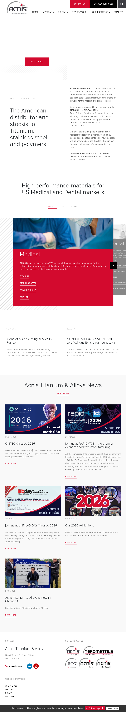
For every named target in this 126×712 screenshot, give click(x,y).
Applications (79, 12)
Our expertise (100, 12)
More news (63, 393)
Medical (47, 12)
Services (9, 689)
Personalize (113, 708)
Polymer (24, 297)
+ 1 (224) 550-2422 (15, 666)
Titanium (24, 276)
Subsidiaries (10, 697)
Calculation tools (103, 4)
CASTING (113, 277)
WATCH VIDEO (37, 62)
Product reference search (122, 4)
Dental (62, 12)
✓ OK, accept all (94, 708)
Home (35, 12)
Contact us (80, 4)
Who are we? (11, 686)
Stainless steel (28, 283)
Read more (10, 464)
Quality (118, 12)
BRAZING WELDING (117, 271)
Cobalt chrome (28, 290)
